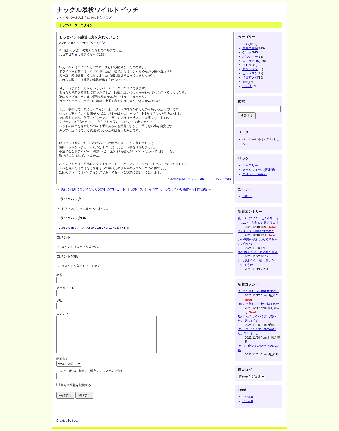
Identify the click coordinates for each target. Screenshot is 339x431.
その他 (247, 86)
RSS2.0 (247, 401)
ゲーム (247, 52)
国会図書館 (250, 48)
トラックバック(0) (218, 179)
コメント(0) (196, 179)
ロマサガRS (250, 61)
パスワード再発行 (254, 174)
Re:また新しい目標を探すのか (258, 291)
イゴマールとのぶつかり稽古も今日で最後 (178, 189)
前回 (74, 54)
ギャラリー (250, 165)
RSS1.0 (247, 397)
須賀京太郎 (250, 77)
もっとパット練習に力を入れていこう (89, 37)
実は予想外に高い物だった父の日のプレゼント (93, 189)
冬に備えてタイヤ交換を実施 (258, 252)
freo (245, 82)
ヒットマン (250, 73)
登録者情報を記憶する (76, 392)
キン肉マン (250, 69)
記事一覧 (137, 189)
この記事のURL (175, 179)
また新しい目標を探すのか (256, 231)
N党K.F (247, 196)
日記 (102, 42)
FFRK (246, 65)
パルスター (250, 56)
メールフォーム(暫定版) (258, 170)
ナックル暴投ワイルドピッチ (97, 10)
